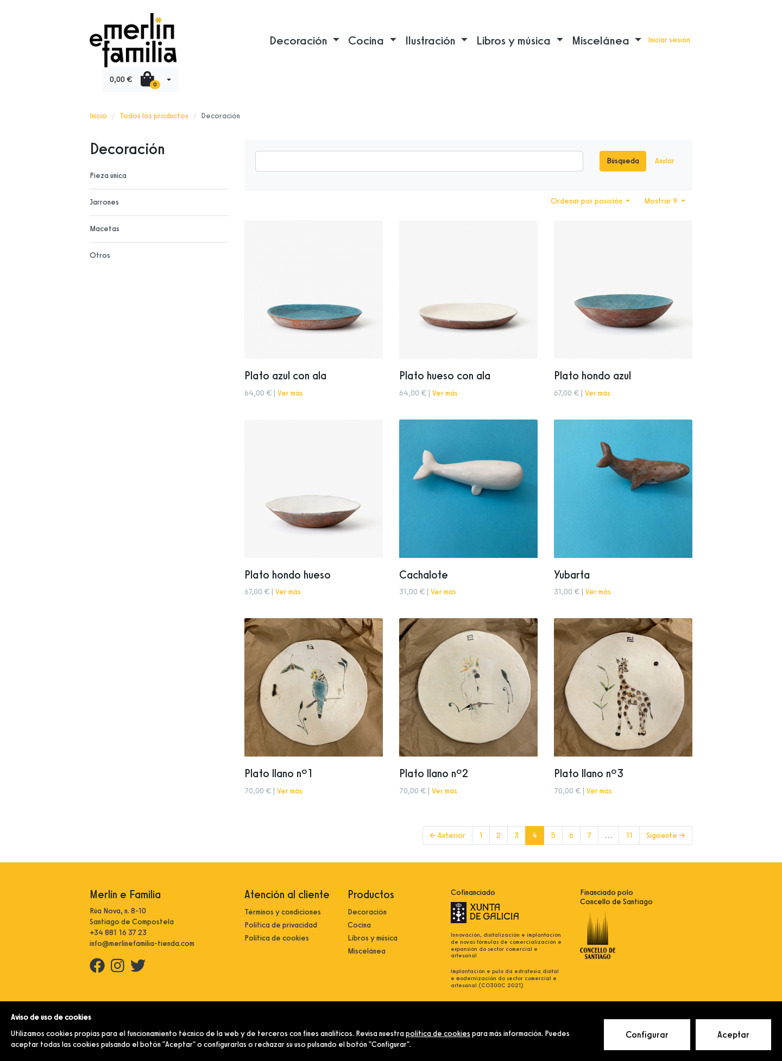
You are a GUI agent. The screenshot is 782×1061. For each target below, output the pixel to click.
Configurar (647, 1035)
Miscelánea (367, 951)
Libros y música (373, 938)
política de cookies (438, 1033)
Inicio (98, 115)
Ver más (290, 393)
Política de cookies (276, 938)
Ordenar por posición (587, 201)
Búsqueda (623, 161)
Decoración (367, 912)
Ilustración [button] (431, 40)
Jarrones (104, 202)
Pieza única (108, 175)
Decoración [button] (299, 40)
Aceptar (733, 1035)
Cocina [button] (367, 40)
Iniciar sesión (669, 40)
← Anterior (447, 835)
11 (629, 835)
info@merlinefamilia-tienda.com (142, 943)
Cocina (359, 925)
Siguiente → (665, 835)
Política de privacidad (280, 925)
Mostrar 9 (661, 201)
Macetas (104, 228)
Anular (664, 161)
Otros (100, 255)
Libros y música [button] (514, 40)
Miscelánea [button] (602, 40)
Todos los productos (153, 115)
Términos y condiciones (282, 912)
